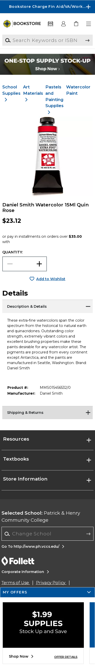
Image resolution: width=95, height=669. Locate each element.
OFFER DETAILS (66, 657)
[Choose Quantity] (25, 264)
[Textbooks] (50, 24)
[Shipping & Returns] (47, 412)
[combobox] (47, 534)
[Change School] (47, 534)
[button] (89, 24)
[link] (76, 24)
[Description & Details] (47, 306)
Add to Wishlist (50, 279)
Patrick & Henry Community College (41, 516)
